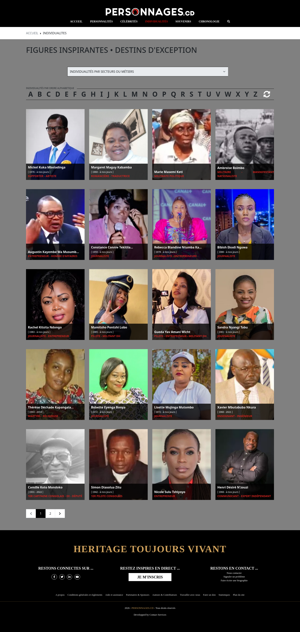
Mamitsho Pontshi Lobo (109, 327)
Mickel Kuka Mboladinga (46, 167)
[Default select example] (147, 71)
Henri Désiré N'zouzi (232, 487)
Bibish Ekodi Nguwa (232, 247)
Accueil (32, 33)
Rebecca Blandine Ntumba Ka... (178, 247)
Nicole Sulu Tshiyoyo (169, 492)
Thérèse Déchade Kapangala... (50, 407)
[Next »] (60, 513)
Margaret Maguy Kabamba (111, 167)
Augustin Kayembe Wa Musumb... (53, 252)
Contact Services (157, 614)
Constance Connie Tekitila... (112, 247)
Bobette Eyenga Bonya (108, 407)
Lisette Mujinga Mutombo (174, 407)
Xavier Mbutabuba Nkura (236, 407)
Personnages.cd (143, 608)
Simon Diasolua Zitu (106, 487)
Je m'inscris (150, 577)
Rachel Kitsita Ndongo (45, 327)
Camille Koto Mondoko (45, 487)
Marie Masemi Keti (168, 172)
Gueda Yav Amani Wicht (172, 332)
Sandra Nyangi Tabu (232, 327)
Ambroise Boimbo (230, 168)
